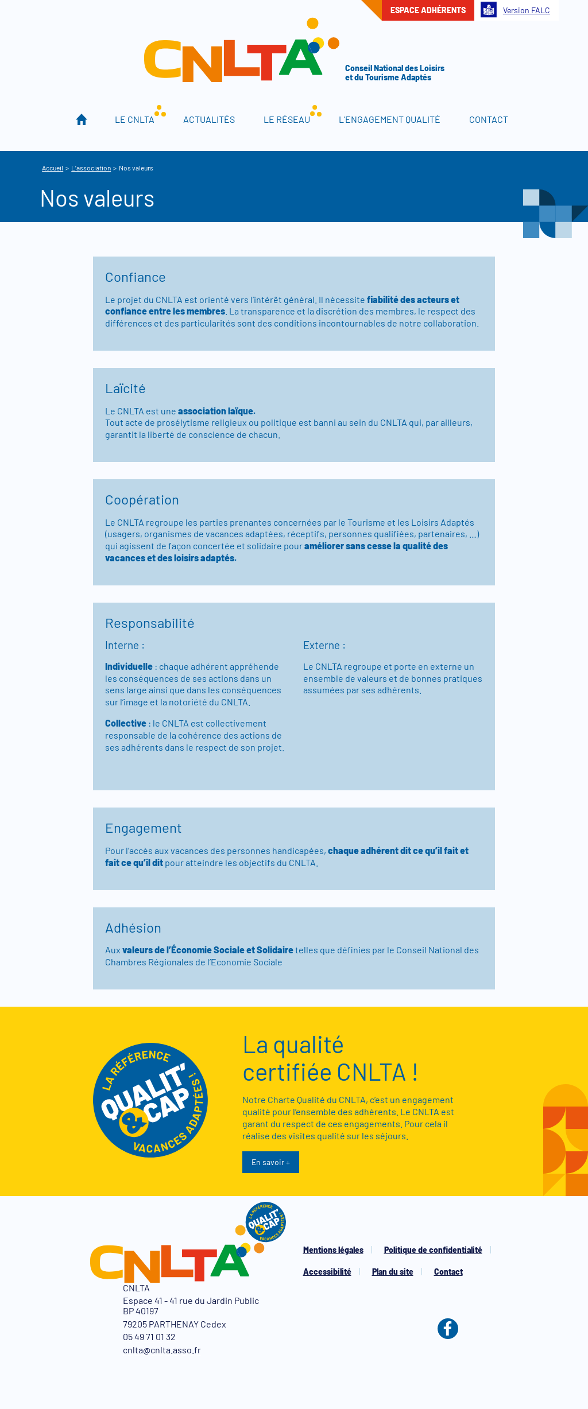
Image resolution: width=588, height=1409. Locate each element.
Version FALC (515, 9)
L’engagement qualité (389, 119)
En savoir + (271, 1162)
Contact (488, 119)
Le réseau (287, 119)
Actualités (209, 119)
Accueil (82, 119)
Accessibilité (327, 1271)
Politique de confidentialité (433, 1250)
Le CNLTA (134, 119)
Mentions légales (333, 1250)
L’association (91, 168)
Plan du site (392, 1271)
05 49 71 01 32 (149, 1336)
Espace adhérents (428, 10)
